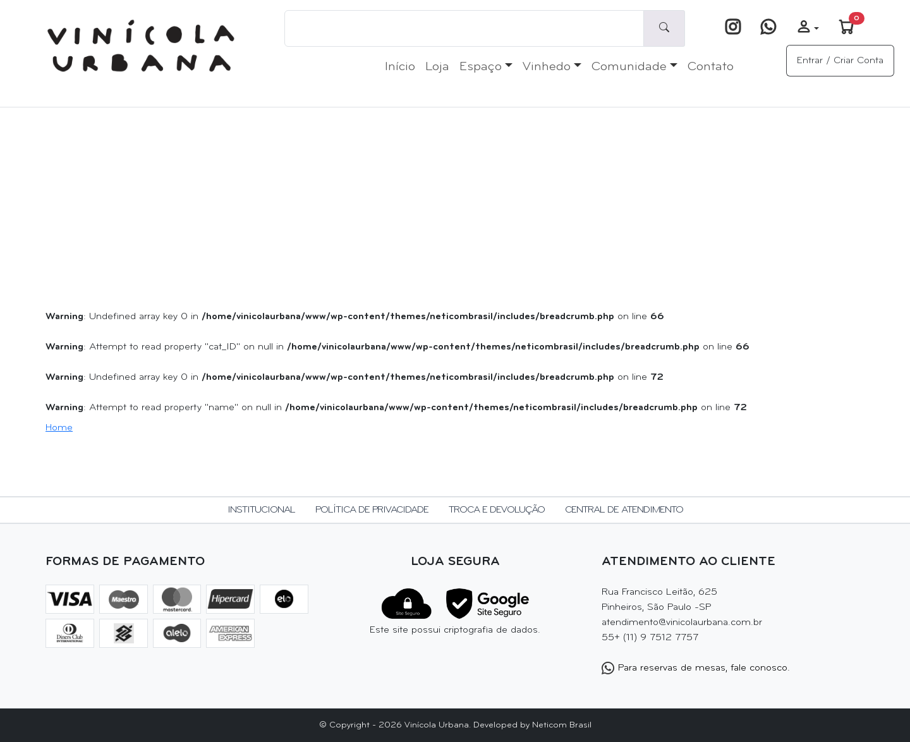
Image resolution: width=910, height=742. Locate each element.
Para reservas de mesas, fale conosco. (696, 668)
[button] (807, 28)
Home (59, 428)
